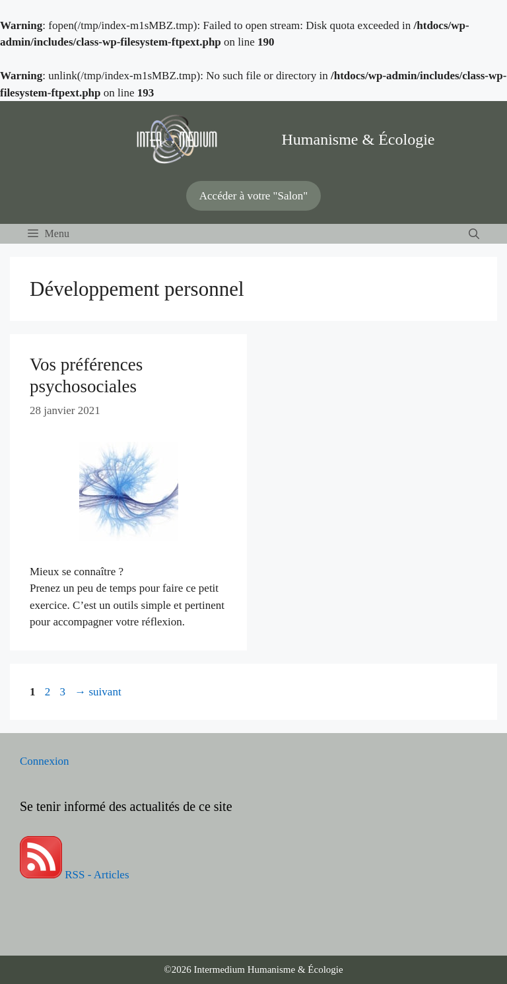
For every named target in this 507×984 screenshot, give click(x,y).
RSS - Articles (74, 874)
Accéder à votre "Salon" (253, 196)
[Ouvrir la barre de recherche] (474, 233)
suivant (98, 691)
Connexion (44, 761)
